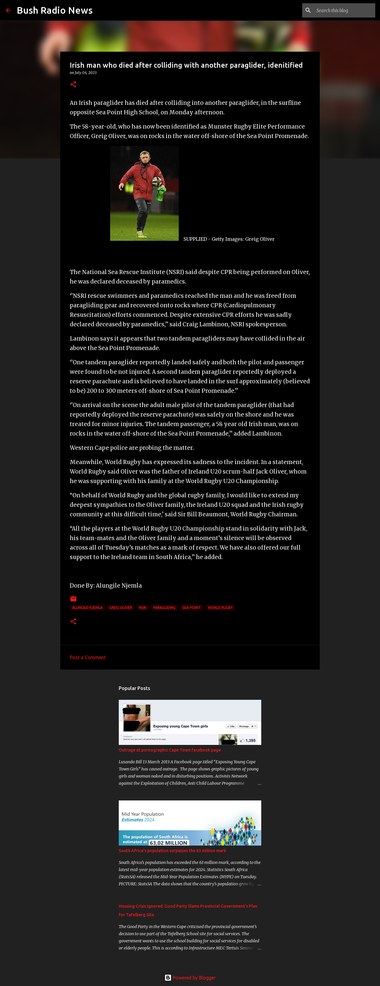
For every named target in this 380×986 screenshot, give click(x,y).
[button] (73, 85)
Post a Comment (88, 657)
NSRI (142, 608)
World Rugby (220, 608)
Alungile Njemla (87, 608)
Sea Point (191, 608)
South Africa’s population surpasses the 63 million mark (172, 850)
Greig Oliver (120, 608)
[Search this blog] (344, 10)
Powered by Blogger (190, 977)
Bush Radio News (55, 10)
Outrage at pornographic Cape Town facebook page (170, 750)
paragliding (164, 608)
